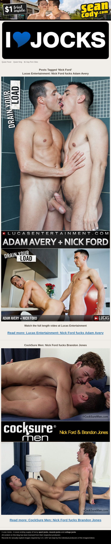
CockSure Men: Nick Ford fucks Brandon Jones (55, 345)
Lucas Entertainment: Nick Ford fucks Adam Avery (55, 73)
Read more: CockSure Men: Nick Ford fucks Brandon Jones (55, 520)
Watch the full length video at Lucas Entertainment (55, 325)
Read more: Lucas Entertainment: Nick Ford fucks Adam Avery (55, 333)
